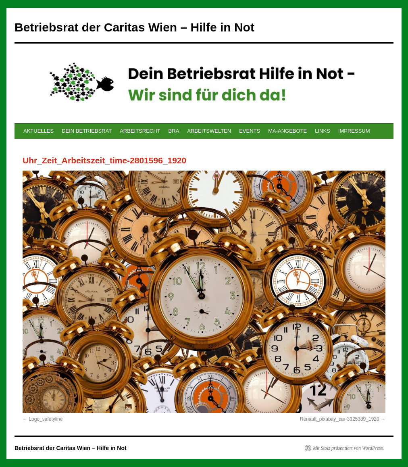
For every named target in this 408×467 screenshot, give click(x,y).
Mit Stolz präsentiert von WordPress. (348, 448)
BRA (174, 131)
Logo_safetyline (45, 419)
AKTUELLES (38, 131)
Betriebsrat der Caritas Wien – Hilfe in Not (134, 27)
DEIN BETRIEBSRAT (87, 131)
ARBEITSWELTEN (209, 131)
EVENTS (249, 131)
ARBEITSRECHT (140, 131)
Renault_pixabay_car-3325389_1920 (339, 419)
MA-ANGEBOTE (287, 131)
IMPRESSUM (354, 131)
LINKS (322, 131)
